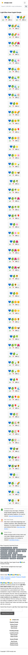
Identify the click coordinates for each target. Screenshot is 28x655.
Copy (10, 19)
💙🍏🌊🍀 (14, 77)
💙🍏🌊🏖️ (14, 95)
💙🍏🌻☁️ (14, 284)
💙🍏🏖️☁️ (14, 440)
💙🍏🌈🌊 (14, 26)
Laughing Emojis (14, 632)
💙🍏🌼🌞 (14, 302)
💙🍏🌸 (14, 224)
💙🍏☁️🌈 (14, 483)
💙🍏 (7, 17)
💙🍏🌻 (14, 276)
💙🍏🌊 (14, 51)
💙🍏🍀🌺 (14, 345)
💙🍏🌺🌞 (14, 250)
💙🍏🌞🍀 (14, 120)
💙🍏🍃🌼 (14, 371)
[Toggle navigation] (25, 2)
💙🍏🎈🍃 (14, 405)
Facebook (7, 577)
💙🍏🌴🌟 (14, 190)
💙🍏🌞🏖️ (14, 138)
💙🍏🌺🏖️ (14, 259)
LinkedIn (13, 577)
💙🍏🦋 (14, 448)
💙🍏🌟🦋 (14, 172)
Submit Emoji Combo (7, 613)
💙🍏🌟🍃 (14, 164)
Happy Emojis (14, 636)
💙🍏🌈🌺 (14, 43)
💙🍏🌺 (14, 241)
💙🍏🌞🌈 (14, 112)
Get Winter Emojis (14, 540)
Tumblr (2, 578)
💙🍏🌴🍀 (14, 207)
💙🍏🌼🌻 (14, 319)
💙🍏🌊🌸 (14, 60)
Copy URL (4, 570)
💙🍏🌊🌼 (14, 69)
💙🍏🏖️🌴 (14, 422)
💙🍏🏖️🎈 (14, 431)
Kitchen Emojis (14, 624)
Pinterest (18, 577)
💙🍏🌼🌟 (14, 310)
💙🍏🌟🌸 (14, 155)
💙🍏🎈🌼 (14, 397)
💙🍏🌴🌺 (14, 198)
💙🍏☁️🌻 (14, 500)
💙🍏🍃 (14, 353)
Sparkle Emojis (14, 643)
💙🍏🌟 (14, 146)
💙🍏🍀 (14, 336)
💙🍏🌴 (14, 181)
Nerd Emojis (14, 628)
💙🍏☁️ (14, 474)
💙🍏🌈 (21, 17)
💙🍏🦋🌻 (14, 466)
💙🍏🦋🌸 (14, 457)
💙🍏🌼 (14, 293)
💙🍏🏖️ (14, 414)
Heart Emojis (14, 626)
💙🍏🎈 (14, 379)
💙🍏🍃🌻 (14, 362)
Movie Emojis (13, 634)
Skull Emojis (14, 641)
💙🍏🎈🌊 (14, 388)
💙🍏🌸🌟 (14, 233)
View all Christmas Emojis (16, 516)
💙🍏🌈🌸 (14, 34)
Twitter (2, 577)
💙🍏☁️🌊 (14, 492)
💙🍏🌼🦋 (14, 328)
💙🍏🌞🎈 (14, 129)
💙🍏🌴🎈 (14, 215)
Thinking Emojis (14, 644)
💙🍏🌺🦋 (14, 267)
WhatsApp (7, 578)
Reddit (23, 577)
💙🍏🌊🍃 (14, 86)
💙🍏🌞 (14, 103)
